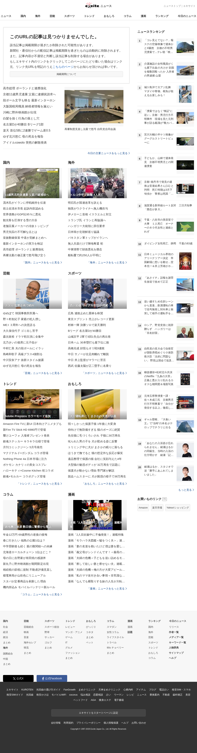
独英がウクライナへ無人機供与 (88, 208)
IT (66, 642)
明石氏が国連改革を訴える (85, 202)
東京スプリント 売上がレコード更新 (91, 319)
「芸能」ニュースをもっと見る (42, 373)
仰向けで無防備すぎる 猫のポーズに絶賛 (94, 429)
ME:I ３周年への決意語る (19, 324)
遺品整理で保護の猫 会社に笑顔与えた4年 (95, 458)
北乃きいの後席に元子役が (20, 342)
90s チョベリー (115, 647)
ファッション (72, 652)
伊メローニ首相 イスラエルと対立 (90, 214)
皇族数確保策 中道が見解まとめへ (25, 237)
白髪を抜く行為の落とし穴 (21, 118)
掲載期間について (66, 74)
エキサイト (189, 6)
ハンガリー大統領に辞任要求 (86, 226)
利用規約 (68, 722)
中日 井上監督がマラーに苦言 (87, 360)
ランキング (162, 16)
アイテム (141, 689)
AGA (93, 700)
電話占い (164, 689)
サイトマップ (176, 652)
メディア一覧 (176, 637)
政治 (5, 637)
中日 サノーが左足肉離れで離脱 (88, 354)
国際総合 (8, 653)
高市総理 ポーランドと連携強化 (24, 88)
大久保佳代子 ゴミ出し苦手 (20, 330)
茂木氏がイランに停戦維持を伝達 (24, 202)
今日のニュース (187, 16)
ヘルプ (172, 658)
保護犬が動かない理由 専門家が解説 (91, 470)
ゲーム (69, 637)
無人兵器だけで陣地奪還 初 (85, 243)
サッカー (49, 637)
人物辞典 (174, 647)
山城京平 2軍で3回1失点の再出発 (89, 336)
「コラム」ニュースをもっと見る (41, 594)
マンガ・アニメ (73, 632)
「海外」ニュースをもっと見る (107, 262)
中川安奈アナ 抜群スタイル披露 (23, 360)
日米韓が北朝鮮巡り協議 (83, 231)
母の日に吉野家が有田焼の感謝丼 (24, 558)
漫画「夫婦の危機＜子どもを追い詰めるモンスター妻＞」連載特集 (97, 558)
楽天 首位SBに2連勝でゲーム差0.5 (26, 130)
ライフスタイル (115, 637)
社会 (5, 626)
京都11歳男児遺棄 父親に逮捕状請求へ (29, 94)
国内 (23, 16)
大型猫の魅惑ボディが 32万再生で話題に (94, 464)
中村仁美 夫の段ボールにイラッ (23, 348)
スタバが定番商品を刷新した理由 (24, 581)
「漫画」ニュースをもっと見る (107, 588)
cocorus (73, 694)
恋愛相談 (98, 694)
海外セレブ (30, 642)
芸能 (52, 16)
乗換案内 (154, 694)
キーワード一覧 (177, 642)
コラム (128, 16)
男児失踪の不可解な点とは (20, 231)
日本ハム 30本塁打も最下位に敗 (88, 342)
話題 (130, 632)
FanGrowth (69, 689)
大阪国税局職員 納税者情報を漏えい (28, 106)
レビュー (70, 626)
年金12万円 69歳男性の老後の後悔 (25, 534)
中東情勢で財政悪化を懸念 (85, 249)
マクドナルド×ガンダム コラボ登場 (25, 453)
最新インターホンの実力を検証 (23, 243)
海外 (37, 16)
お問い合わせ (139, 722)
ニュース (6, 16)
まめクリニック (86, 689)
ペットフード (80, 700)
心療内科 (128, 689)
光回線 (29, 694)
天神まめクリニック (109, 689)
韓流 (26, 647)
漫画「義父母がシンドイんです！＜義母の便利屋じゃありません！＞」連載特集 (97, 552)
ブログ (152, 689)
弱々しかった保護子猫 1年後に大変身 (92, 423)
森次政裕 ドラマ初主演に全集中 (23, 336)
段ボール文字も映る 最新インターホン (29, 100)
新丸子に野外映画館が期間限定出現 (26, 563)
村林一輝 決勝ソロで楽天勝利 (87, 324)
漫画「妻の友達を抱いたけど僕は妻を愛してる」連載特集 (97, 546)
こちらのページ (63, 66)
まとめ (6, 642)
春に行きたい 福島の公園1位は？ (24, 540)
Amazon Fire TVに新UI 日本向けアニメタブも (32, 423)
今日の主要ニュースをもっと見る (109, 153)
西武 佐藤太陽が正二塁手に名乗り (90, 365)
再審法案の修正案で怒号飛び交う (24, 255)
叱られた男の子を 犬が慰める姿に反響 (92, 441)
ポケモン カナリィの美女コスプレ (25, 464)
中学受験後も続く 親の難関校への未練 (27, 546)
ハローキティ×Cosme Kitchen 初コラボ (28, 470)
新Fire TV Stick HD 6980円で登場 (24, 429)
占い (108, 694)
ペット (89, 642)
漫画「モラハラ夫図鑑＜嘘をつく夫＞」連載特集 (97, 540)
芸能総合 (29, 626)
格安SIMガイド (15, 694)
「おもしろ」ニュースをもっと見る (104, 483)
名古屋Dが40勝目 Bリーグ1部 (23, 124)
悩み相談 (85, 694)
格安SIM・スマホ (181, 689)
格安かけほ (42, 694)
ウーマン (119, 694)
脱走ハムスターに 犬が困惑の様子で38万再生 (97, 476)
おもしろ (109, 16)
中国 (5, 658)
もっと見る (186, 489)
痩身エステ (105, 700)
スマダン (112, 626)
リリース (174, 626)
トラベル (112, 642)
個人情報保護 (111, 722)
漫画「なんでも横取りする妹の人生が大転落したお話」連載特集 (97, 581)
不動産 (166, 694)
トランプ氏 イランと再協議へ (87, 220)
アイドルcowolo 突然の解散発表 (25, 142)
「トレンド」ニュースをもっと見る (39, 483)
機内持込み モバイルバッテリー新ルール (29, 587)
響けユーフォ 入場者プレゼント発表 (26, 435)
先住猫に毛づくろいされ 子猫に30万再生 (94, 435)
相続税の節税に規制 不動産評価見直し (27, 569)
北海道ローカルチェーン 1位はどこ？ (27, 552)
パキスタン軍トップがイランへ (88, 237)
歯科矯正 (177, 694)
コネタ (89, 632)
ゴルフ (48, 642)
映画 (26, 632)
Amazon (143, 507)
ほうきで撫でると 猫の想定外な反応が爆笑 (95, 453)
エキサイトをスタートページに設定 (98, 712)
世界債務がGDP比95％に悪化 (22, 214)
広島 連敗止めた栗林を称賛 (85, 313)
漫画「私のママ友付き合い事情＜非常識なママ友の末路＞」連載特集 (97, 575)
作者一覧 (174, 632)
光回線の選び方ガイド (48, 689)
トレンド (89, 16)
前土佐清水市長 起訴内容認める (23, 208)
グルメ (69, 647)
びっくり (91, 626)
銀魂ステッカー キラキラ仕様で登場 (26, 441)
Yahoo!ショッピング (178, 507)
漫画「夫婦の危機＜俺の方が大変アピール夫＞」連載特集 (97, 569)
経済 (5, 632)
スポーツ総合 (52, 626)
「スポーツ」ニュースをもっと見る (104, 373)
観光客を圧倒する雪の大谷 (20, 220)
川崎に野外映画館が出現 (19, 112)
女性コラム (113, 632)
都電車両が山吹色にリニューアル (24, 575)
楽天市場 (157, 507)
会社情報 (56, 722)
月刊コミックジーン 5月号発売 (22, 447)
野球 (47, 632)
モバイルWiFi (59, 694)
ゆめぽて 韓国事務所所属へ (20, 313)
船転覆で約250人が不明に (84, 255)
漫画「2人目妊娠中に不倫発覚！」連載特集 (96, 534)
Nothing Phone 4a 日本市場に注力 (25, 458)
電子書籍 (119, 700)
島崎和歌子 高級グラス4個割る (22, 354)
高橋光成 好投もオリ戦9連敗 (86, 348)
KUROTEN (27, 689)
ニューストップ (172, 6)
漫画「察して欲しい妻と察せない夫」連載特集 (97, 563)
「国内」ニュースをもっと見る (42, 262)
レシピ (130, 694)
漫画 (143, 16)
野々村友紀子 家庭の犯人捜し (22, 319)
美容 (187, 694)
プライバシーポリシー (88, 722)
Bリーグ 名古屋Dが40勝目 (85, 330)
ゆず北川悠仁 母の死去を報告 (23, 136)
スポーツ (69, 16)
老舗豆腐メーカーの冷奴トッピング (26, 226)
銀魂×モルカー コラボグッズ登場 (24, 476)
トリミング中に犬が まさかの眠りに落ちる (95, 447)
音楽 (26, 637)
